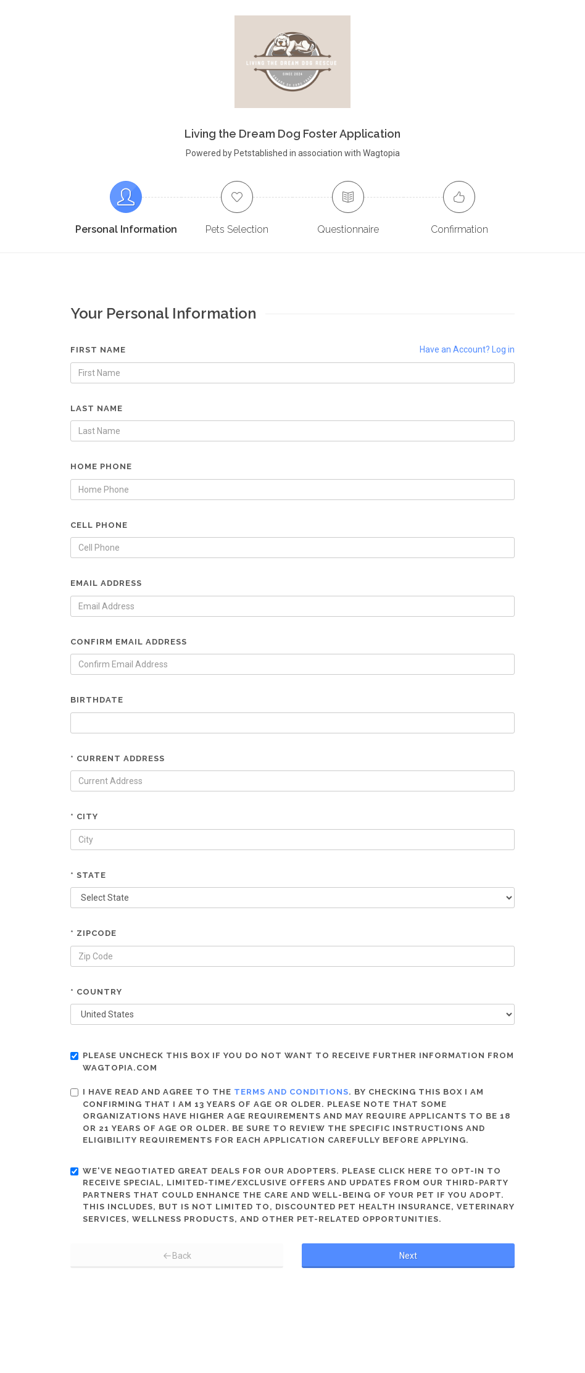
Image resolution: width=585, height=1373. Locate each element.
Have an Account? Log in (467, 349)
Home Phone (101, 466)
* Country (96, 991)
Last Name (96, 408)
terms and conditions (291, 1091)
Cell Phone (99, 525)
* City (84, 816)
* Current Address (117, 758)
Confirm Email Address (128, 641)
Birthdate (96, 699)
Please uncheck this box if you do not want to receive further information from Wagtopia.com (292, 1061)
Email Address (106, 583)
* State (88, 875)
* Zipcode (93, 933)
